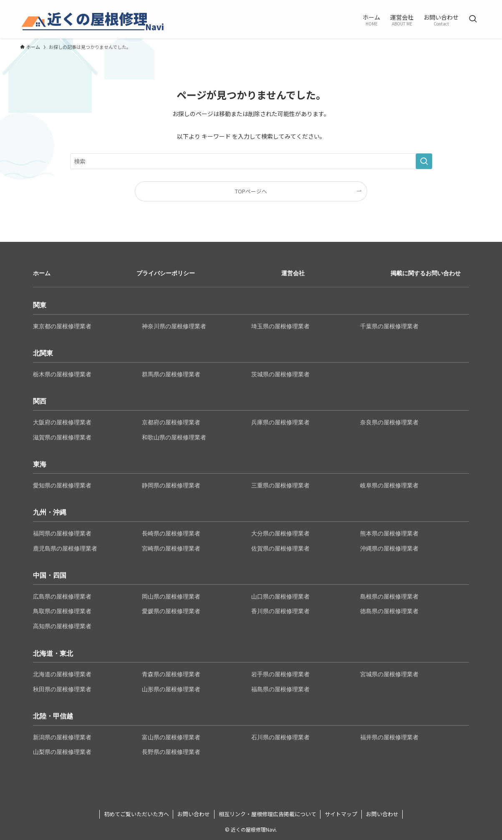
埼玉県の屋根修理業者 (280, 326)
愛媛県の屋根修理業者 (171, 611)
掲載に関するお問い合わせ (426, 273)
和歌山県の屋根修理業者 (174, 437)
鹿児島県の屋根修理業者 (65, 548)
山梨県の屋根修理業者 (62, 752)
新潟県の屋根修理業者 (62, 737)
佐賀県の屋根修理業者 (280, 548)
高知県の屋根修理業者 (62, 626)
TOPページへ (251, 191)
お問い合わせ (193, 814)
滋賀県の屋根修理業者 (62, 437)
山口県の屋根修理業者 (280, 596)
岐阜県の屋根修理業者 (389, 485)
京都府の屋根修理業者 (171, 422)
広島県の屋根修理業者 (62, 596)
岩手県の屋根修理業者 (280, 674)
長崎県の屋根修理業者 (171, 533)
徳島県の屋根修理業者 (389, 611)
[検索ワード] (251, 161)
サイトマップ (341, 814)
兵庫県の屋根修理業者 (280, 422)
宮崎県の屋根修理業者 (171, 548)
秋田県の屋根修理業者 (62, 689)
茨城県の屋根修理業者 (280, 374)
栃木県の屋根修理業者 (62, 374)
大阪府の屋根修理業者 (62, 422)
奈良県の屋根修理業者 (389, 422)
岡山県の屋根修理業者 (171, 596)
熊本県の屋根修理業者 (389, 533)
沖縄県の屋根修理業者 (389, 548)
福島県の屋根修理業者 (280, 689)
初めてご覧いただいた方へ (136, 814)
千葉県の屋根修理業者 (389, 326)
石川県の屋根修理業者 (280, 737)
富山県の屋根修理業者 (171, 737)
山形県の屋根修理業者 (171, 689)
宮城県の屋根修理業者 (389, 674)
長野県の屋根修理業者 (171, 752)
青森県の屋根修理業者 (171, 674)
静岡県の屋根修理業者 (171, 485)
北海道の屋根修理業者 (62, 674)
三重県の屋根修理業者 (280, 485)
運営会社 (293, 273)
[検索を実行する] (424, 161)
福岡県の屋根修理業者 (62, 533)
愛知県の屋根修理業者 (62, 485)
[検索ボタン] (473, 19)
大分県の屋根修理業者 (280, 533)
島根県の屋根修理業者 (389, 596)
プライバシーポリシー (165, 273)
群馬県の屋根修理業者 (171, 374)
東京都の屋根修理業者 (62, 326)
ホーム (41, 273)
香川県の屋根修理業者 (280, 611)
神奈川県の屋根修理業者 (174, 326)
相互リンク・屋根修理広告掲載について (267, 814)
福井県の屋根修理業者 (389, 737)
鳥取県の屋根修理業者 (62, 611)
